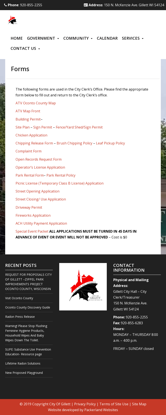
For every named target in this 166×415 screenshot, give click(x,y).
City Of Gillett (59, 404)
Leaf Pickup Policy (110, 143)
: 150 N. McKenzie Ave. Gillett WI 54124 (124, 5)
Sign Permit (42, 127)
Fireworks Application (33, 215)
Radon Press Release (20, 317)
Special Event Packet (32, 231)
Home (17, 38)
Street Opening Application (37, 191)
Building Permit (28, 119)
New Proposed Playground (24, 373)
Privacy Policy (85, 404)
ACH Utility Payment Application (41, 223)
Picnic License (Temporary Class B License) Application (60, 183)
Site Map (139, 404)
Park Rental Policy (60, 175)
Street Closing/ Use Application (41, 199)
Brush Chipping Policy (74, 143)
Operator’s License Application (40, 167)
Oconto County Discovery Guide (27, 307)
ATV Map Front (28, 111)
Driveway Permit (29, 207)
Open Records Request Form (39, 159)
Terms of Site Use (113, 404)
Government (41, 38)
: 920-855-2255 (23, 5)
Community (76, 38)
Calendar (107, 38)
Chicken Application (31, 135)
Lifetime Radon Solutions (22, 363)
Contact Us (23, 48)
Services (131, 38)
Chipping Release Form (34, 143)
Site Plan (23, 127)
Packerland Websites (101, 409)
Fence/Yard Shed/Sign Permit (79, 127)
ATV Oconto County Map (36, 103)
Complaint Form (29, 151)
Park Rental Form (30, 175)
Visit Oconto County (19, 298)
